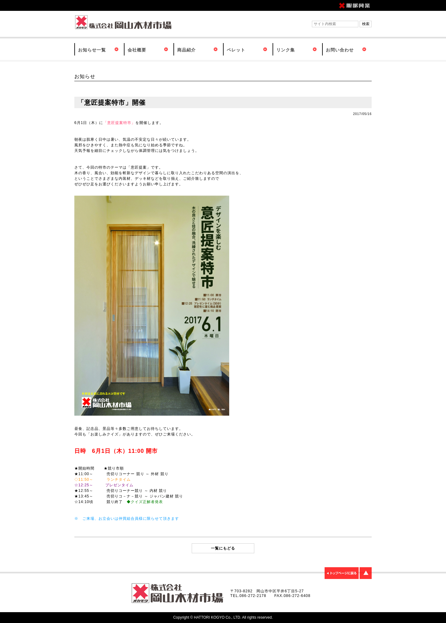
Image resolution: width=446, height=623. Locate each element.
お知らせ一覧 (92, 49)
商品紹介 (186, 49)
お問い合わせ (340, 49)
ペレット (236, 49)
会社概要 (137, 49)
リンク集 (285, 49)
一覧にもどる (223, 548)
